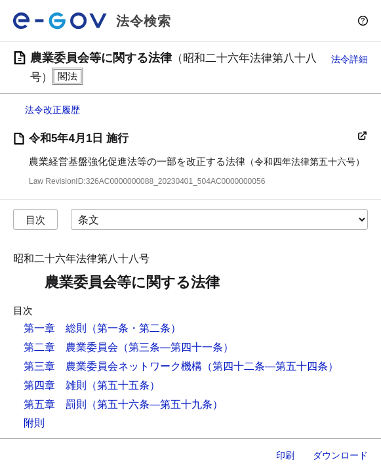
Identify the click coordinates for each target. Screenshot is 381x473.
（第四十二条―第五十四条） (270, 366)
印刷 (285, 455)
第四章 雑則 (55, 385)
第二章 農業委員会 (71, 347)
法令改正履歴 (52, 109)
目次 (35, 219)
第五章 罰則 (55, 404)
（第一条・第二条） (134, 328)
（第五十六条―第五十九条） (155, 404)
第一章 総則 (55, 328)
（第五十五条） (123, 385)
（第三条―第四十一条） (175, 347)
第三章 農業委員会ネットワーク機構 (113, 366)
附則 (34, 422)
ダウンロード (340, 455)
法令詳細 (349, 59)
